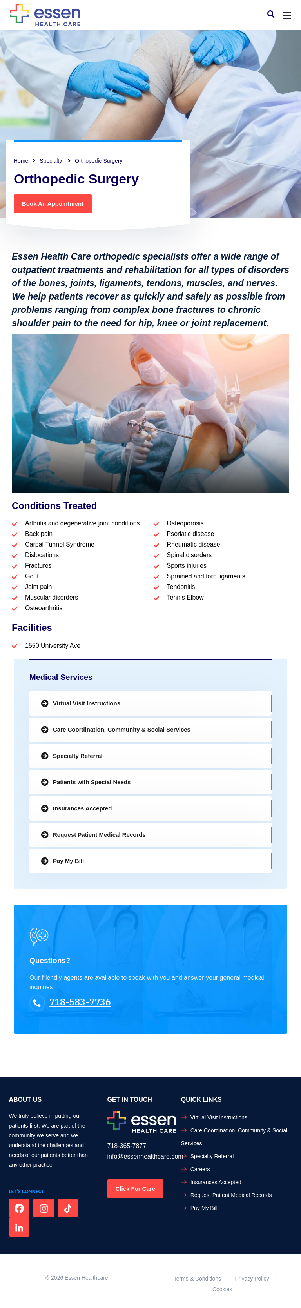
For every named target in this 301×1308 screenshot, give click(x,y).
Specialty (51, 161)
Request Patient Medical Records (99, 834)
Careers (200, 1169)
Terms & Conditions (197, 1278)
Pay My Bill (68, 860)
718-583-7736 (70, 1002)
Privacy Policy (252, 1278)
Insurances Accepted (82, 808)
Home (21, 161)
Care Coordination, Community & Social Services (121, 729)
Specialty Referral (78, 755)
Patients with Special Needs (92, 782)
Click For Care (136, 1188)
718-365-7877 (127, 1146)
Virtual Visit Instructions (86, 703)
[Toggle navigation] (287, 15)
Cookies (222, 1289)
